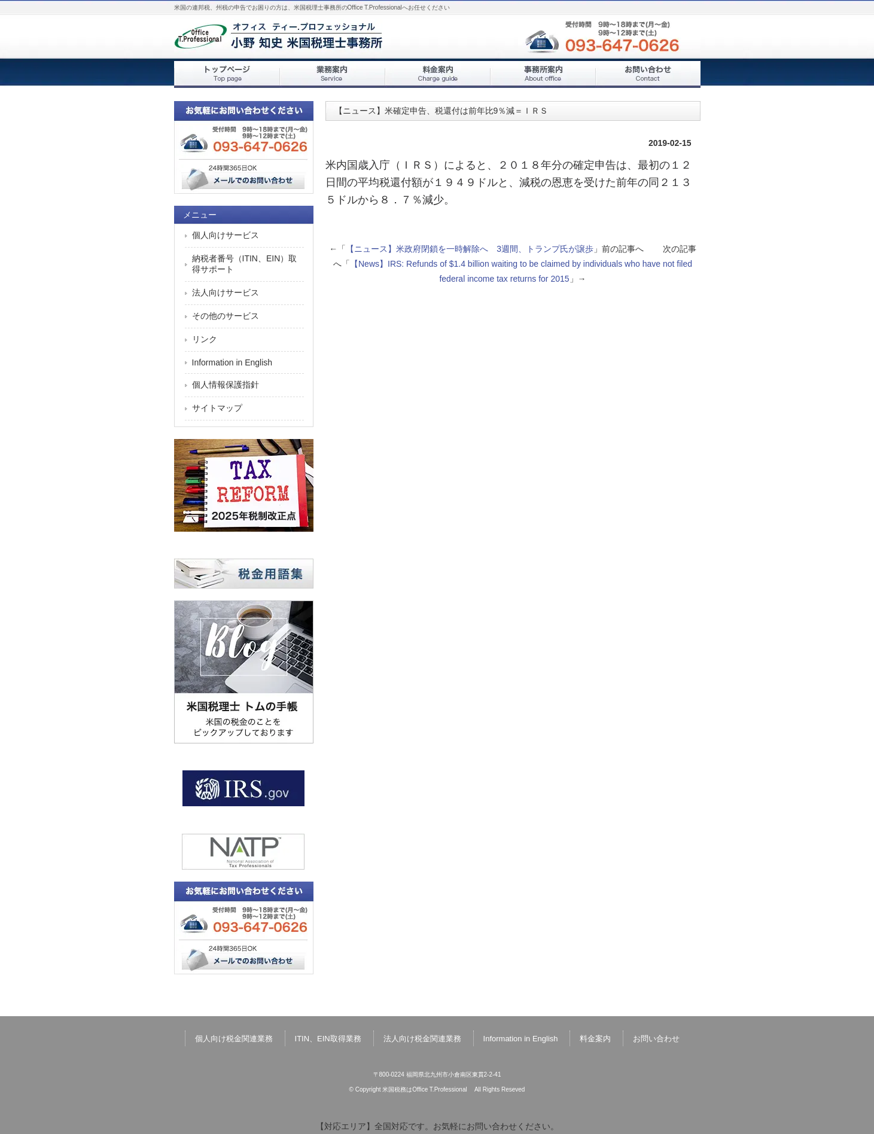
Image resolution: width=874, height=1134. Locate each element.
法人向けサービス (225, 292)
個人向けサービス (225, 235)
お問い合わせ (648, 74)
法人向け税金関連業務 (422, 1038)
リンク (204, 339)
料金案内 (437, 74)
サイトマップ (217, 408)
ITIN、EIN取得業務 (328, 1038)
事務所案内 (542, 74)
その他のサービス (225, 316)
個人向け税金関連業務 (234, 1038)
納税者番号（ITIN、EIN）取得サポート (244, 264)
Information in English (232, 362)
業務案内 (332, 74)
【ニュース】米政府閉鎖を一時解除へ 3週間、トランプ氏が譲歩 (469, 249)
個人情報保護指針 (225, 384)
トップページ (226, 74)
